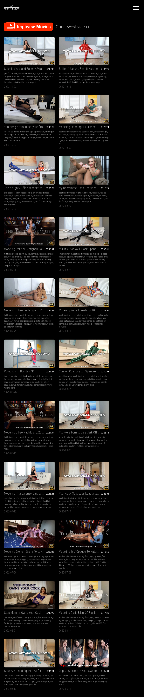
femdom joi (25, 423)
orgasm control (31, 417)
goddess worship (103, 69)
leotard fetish (56, 479)
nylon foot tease (119, 598)
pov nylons (106, 131)
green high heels (114, 256)
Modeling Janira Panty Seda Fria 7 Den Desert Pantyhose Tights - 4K (72, 528)
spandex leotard (63, 253)
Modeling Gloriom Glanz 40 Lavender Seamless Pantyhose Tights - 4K (72, 353)
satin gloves (129, 482)
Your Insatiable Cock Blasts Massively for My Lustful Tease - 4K (118, 468)
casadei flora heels (81, 369)
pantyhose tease (126, 131)
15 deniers (128, 601)
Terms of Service (60, 651)
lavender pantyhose (58, 372)
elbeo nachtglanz (22, 313)
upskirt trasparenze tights (111, 313)
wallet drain (105, 78)
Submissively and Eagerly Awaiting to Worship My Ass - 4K (25, 64)
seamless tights (68, 369)
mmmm (26, 482)
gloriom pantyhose (38, 366)
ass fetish (22, 69)
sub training (16, 423)
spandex (71, 250)
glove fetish (21, 72)
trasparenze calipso (129, 313)
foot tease (15, 128)
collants (7, 134)
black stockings (118, 482)
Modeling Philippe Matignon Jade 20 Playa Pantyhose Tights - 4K (25, 180)
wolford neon (55, 482)
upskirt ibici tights (111, 366)
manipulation (102, 75)
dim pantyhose (107, 601)
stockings (60, 128)
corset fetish (63, 601)
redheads (108, 482)
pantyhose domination (122, 72)
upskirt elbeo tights (104, 194)
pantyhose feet (32, 128)
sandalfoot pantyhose (12, 253)
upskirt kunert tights (38, 253)
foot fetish (83, 69)
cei (135, 536)
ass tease (25, 131)
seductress (134, 72)
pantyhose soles (114, 134)
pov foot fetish (126, 134)
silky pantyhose (9, 313)
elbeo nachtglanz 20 (38, 310)
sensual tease (80, 363)
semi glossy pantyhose (113, 369)
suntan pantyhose (28, 250)
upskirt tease (63, 134)
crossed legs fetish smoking (19, 595)
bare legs (32, 473)
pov (5, 72)
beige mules (33, 313)
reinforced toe (118, 601)
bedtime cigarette (10, 482)
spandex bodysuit (80, 78)
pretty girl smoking (24, 479)
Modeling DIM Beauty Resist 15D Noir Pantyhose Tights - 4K (118, 587)
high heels (40, 69)
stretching (54, 75)
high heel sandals (108, 420)
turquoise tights (133, 426)
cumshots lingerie (24, 366)
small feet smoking (39, 479)
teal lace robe (122, 426)
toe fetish (122, 128)
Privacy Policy (86, 651)
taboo (21, 420)
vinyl (43, 75)
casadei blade (9, 197)
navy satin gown (133, 485)
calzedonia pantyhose (105, 485)
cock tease (54, 125)
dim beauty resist (112, 604)
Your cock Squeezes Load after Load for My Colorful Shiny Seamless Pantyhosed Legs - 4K (25, 353)
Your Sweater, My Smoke (19, 528)
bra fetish (13, 366)
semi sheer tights (129, 369)
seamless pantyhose (66, 131)
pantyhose (39, 72)
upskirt (75, 128)
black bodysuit (102, 545)
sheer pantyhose (113, 75)
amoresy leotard (76, 485)
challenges (13, 75)
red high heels (85, 75)
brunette (29, 69)
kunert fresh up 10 (10, 256)
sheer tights (108, 598)
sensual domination (58, 301)
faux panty (78, 426)
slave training (38, 420)
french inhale (33, 476)
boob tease (73, 134)
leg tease (72, 72)
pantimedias (63, 423)
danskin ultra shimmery (72, 256)
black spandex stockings (81, 479)
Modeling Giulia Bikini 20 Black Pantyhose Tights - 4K (72, 412)
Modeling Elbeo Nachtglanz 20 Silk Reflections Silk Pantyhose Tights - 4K (25, 296)
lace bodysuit (133, 542)
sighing (20, 482)
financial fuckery (126, 75)
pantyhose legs (102, 134)
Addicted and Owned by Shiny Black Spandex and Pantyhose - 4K (72, 468)
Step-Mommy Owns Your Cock (22, 412)
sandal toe (86, 426)
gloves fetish (77, 191)
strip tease (118, 125)
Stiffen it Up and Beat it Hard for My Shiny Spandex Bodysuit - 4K (72, 64)
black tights (15, 134)
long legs (123, 69)
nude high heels (27, 194)
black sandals (56, 429)
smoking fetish (22, 476)
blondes (42, 125)
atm (112, 78)
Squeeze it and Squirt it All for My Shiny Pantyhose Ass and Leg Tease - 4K (118, 412)
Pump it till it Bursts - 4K (65, 240)
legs (34, 69)
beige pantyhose (9, 310)
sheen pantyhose (75, 542)
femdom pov (30, 72)
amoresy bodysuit (74, 81)
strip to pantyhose (108, 137)
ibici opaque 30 (123, 366)
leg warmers (79, 250)
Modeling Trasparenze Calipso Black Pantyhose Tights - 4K (118, 296)
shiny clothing (64, 75)
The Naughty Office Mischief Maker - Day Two (72, 121)
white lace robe (22, 369)
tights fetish (63, 250)
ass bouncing (30, 426)
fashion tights (102, 310)
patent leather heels (27, 78)
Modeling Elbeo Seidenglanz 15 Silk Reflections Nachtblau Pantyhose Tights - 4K (118, 180)
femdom (41, 417)
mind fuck (134, 69)
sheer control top (125, 604)
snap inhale (13, 479)
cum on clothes (85, 131)
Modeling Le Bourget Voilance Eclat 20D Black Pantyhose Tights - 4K (25, 121)
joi (8, 72)
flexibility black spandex (71, 197)
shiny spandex (74, 75)
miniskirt (111, 304)
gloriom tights (56, 369)
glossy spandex (67, 78)
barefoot (22, 473)
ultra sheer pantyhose (25, 256)
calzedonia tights (79, 310)
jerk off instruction (10, 69)
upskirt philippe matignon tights (26, 197)
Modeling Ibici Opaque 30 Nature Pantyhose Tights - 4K (118, 353)
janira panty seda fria (80, 545)
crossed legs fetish (28, 125)
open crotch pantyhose (62, 604)
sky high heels (56, 78)
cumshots (85, 125)
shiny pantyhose (39, 188)
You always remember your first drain (118, 64)
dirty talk (77, 301)
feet (98, 128)
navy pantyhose (102, 200)
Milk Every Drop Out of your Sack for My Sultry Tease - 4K (72, 587)
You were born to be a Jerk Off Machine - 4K (72, 296)
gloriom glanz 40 (10, 369)
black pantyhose (35, 75)
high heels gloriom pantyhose (79, 366)
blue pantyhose (83, 134)
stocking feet (115, 131)
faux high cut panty (130, 197)
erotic (77, 131)
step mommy (40, 426)
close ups (13, 72)
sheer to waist (28, 188)
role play (27, 420)
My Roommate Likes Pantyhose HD (118, 121)
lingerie (62, 357)
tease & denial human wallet (125, 78)
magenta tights (87, 256)
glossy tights (39, 194)
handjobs (100, 473)
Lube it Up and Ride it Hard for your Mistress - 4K (118, 528)
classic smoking (10, 476)
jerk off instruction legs (73, 137)
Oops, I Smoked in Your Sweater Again (25, 468)
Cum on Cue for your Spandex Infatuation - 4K (118, 240)
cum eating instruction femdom (116, 542)
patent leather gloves (11, 78)
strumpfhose (16, 131)
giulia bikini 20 (68, 426)
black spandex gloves (63, 488)
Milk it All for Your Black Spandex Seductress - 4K (72, 180)
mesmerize (115, 69)
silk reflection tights (119, 194)
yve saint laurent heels (115, 197)
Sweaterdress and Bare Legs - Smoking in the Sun (25, 587)
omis (6, 479)
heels (14, 426)
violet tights (33, 369)
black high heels (66, 310)
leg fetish (130, 128)
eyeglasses (131, 595)
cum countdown (22, 75)
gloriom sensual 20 (58, 137)
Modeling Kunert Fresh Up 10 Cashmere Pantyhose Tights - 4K (25, 240)
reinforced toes (35, 131)
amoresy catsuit (69, 194)
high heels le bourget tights (29, 134)
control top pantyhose (27, 137)
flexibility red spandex (59, 81)
